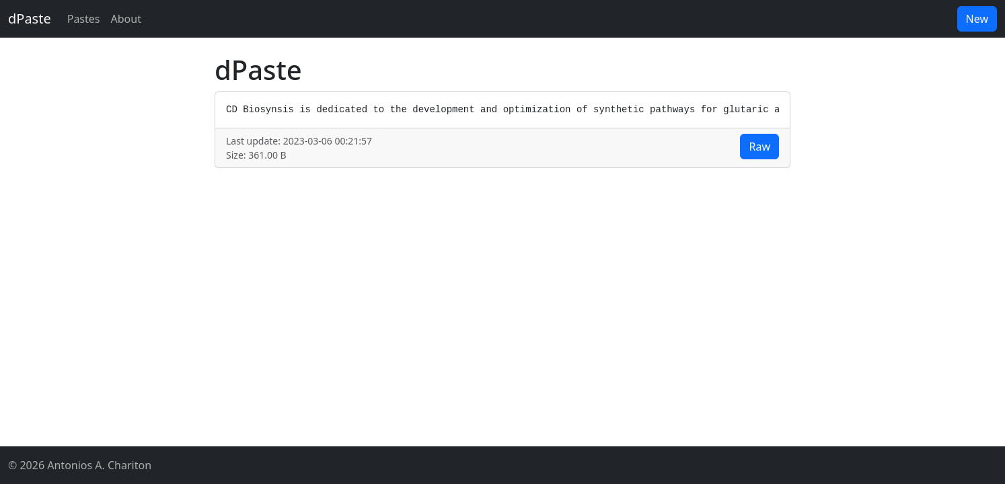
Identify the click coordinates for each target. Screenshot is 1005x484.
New (977, 18)
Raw (759, 146)
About (126, 18)
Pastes (83, 18)
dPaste (29, 18)
